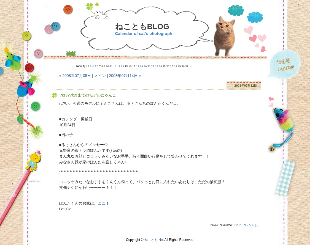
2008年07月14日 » (125, 75)
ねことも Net (154, 240)
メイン (100, 75)
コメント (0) (250, 225)
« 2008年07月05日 (75, 75)
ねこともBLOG (142, 26)
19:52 (237, 225)
